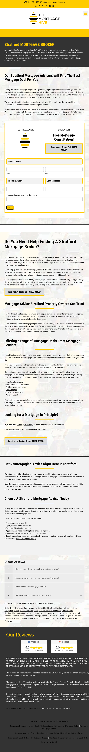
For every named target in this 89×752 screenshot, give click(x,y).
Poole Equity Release (39, 738)
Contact (8, 429)
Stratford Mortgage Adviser (39, 498)
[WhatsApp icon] (36, 5)
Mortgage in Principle (25, 425)
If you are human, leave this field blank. (21, 195)
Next (10, 207)
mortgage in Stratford (48, 285)
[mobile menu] (85, 13)
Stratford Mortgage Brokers (30, 429)
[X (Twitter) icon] (39, 5)
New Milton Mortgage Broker (72, 733)
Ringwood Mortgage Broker (25, 733)
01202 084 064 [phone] (32, 2)
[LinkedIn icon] (50, 5)
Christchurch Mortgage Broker (67, 726)
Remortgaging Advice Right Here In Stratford (43, 464)
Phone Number (15, 181)
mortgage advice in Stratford (26, 326)
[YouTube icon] (46, 5)
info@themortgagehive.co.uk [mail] (53, 2)
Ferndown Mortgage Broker (48, 733)
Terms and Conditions (47, 721)
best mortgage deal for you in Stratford (61, 92)
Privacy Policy (62, 721)
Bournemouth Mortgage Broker (22, 726)
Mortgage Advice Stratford (24, 304)
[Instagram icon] (53, 5)
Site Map (33, 721)
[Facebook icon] (43, 5)
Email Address (54, 181)
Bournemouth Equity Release (19, 738)
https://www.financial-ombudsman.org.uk (22, 708)
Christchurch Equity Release (60, 738)
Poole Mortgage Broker (44, 726)
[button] (44, 569)
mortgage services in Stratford (51, 314)
